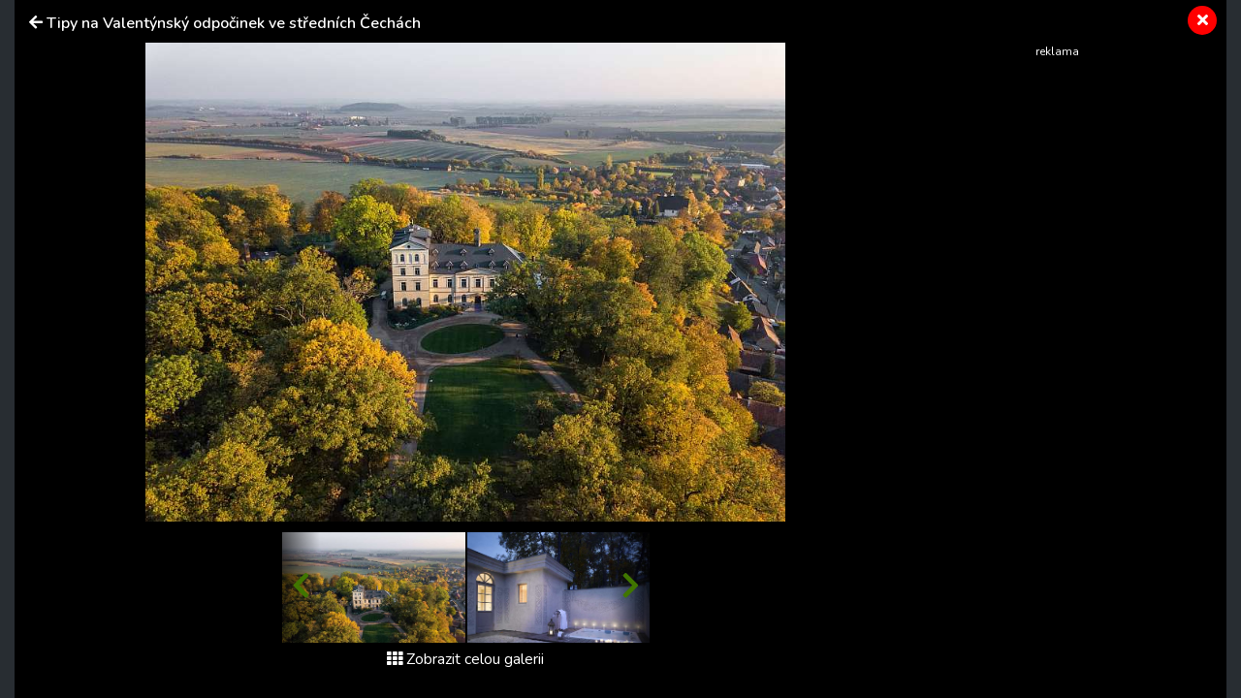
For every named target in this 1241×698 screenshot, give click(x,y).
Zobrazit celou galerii (465, 659)
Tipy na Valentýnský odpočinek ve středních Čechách (234, 23)
